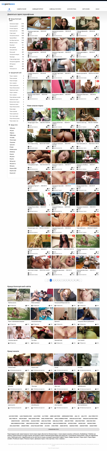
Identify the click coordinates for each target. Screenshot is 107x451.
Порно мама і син (17, 121)
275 (77, 280)
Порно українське (17, 85)
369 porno (12, 166)
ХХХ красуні (17, 64)
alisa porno (37, 416)
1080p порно (13, 135)
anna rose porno (80, 421)
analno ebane (23, 418)
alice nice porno (13, 416)
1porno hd (12, 144)
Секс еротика (50, 438)
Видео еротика (74, 437)
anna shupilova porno (32, 423)
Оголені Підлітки (17, 28)
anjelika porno (35, 421)
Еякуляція (17, 45)
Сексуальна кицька (17, 54)
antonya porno (72, 423)
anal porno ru (13, 418)
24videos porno (13, 149)
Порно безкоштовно (17, 88)
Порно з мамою (17, 76)
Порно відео (17, 109)
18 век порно (13, 140)
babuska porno (74, 425)
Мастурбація (17, 47)
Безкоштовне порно (17, 102)
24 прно (11, 147)
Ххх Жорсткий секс (17, 40)
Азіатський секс (17, 31)
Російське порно (18, 438)
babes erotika (64, 425)
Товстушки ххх (17, 68)
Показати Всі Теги (53, 429)
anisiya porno (25, 421)
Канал (97, 9)
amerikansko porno (67, 416)
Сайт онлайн (86, 9)
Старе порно (17, 33)
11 (71, 280)
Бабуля (17, 66)
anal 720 (77, 416)
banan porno (93, 425)
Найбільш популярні (55, 9)
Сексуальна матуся (17, 35)
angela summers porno (61, 418)
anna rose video (90, 421)
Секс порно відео (17, 116)
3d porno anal (13, 170)
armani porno (25, 425)
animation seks (15, 421)
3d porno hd (12, 173)
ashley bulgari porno (37, 425)
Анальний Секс (17, 49)
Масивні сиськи (17, 42)
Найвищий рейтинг (37, 9)
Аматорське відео (17, 23)
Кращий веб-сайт (16, 72)
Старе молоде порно (17, 59)
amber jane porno (55, 416)
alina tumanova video (26, 416)
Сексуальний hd (17, 26)
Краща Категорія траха (15, 19)
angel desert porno (34, 418)
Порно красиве (17, 78)
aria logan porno (15, 425)
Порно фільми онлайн (17, 97)
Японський (17, 52)
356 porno (12, 156)
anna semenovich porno (17, 423)
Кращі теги (14, 125)
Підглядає (17, 57)
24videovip (12, 151)
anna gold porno (46, 421)
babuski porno (84, 425)
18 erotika (12, 137)
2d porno (12, 154)
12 (74, 280)
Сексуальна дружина (17, 61)
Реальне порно (29, 438)
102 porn (12, 130)
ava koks (47, 425)
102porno (12, 133)
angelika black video (75, 418)
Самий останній (21, 9)
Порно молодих (17, 80)
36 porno (12, 158)
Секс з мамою (17, 83)
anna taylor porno (45, 423)
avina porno (54, 425)
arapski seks (81, 423)
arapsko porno (91, 423)
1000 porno (12, 128)
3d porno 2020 (13, 168)
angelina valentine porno (90, 418)
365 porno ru (13, 163)
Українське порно (17, 90)
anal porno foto (93, 416)
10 (68, 280)
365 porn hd (12, 161)
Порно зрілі (83, 437)
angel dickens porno (47, 418)
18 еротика (12, 142)
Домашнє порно (40, 438)
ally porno (45, 416)
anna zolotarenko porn (59, 423)
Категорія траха (71, 9)
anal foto (84, 416)
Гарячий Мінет (17, 38)
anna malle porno (58, 421)
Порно (49, 448)
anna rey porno (69, 421)
